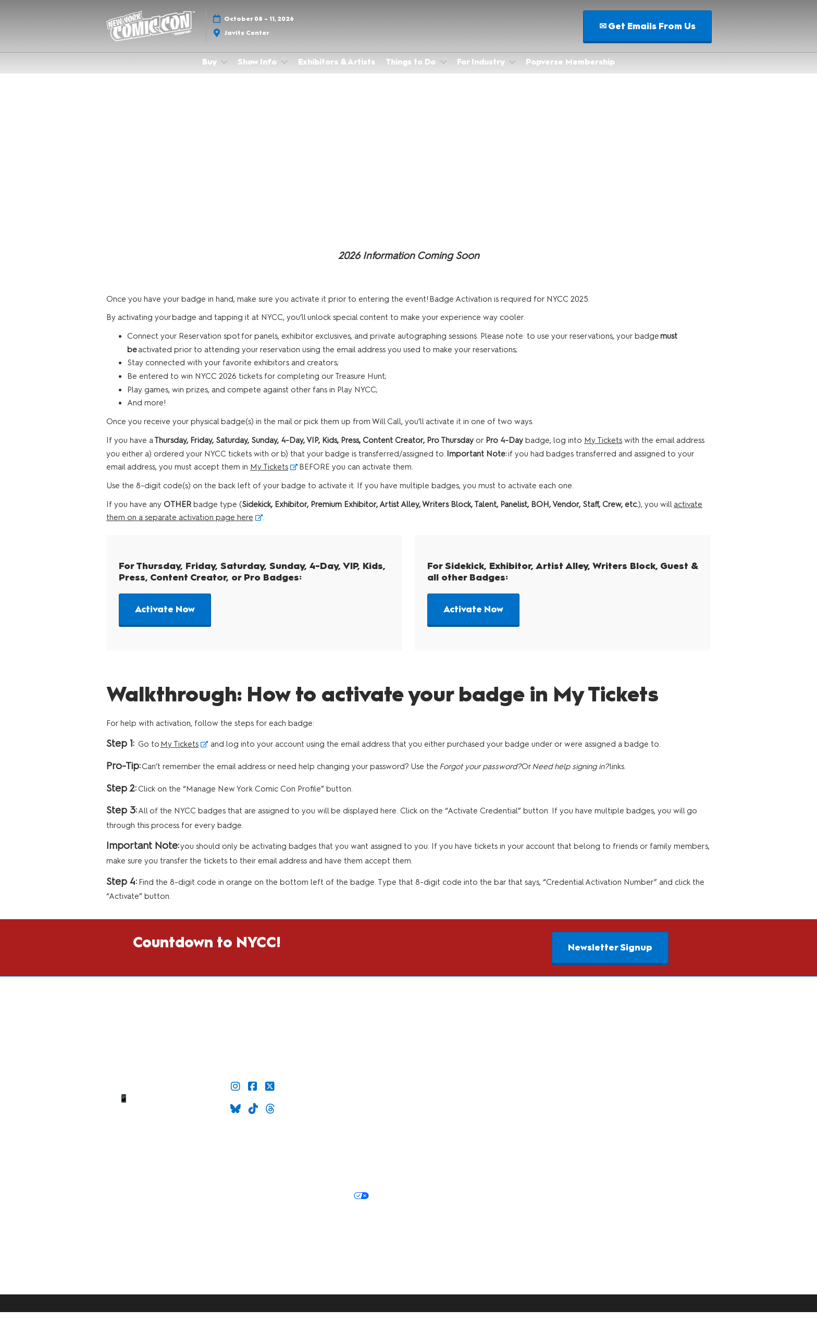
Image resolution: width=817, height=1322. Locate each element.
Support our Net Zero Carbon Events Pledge (229, 1267)
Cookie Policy (246, 1205)
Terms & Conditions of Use (226, 1172)
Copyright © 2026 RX (254, 1287)
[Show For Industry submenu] (512, 72)
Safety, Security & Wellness (254, 1185)
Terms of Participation (320, 1172)
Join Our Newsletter (254, 1140)
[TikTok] (255, 1119)
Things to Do (412, 72)
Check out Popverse (357, 1096)
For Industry (481, 72)
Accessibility (339, 1267)
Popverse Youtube (357, 1108)
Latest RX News (348, 1241)
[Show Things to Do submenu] (443, 72)
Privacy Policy (191, 1205)
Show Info (258, 72)
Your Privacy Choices (323, 1206)
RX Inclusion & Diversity (317, 1254)
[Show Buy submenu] (224, 72)
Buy (210, 72)
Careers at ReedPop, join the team (207, 1254)
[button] (647, 36)
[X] (271, 1096)
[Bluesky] (236, 1119)
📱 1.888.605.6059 (151, 1108)
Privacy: (148, 1205)
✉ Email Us (151, 1096)
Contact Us (151, 1121)
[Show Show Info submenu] (284, 72)
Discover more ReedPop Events (257, 1241)
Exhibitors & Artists (336, 72)
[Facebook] (254, 1096)
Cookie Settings (254, 1220)
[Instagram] (237, 1096)
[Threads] (272, 1119)
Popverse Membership (570, 72)
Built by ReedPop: (160, 1241)
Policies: (158, 1172)
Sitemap (152, 1134)
